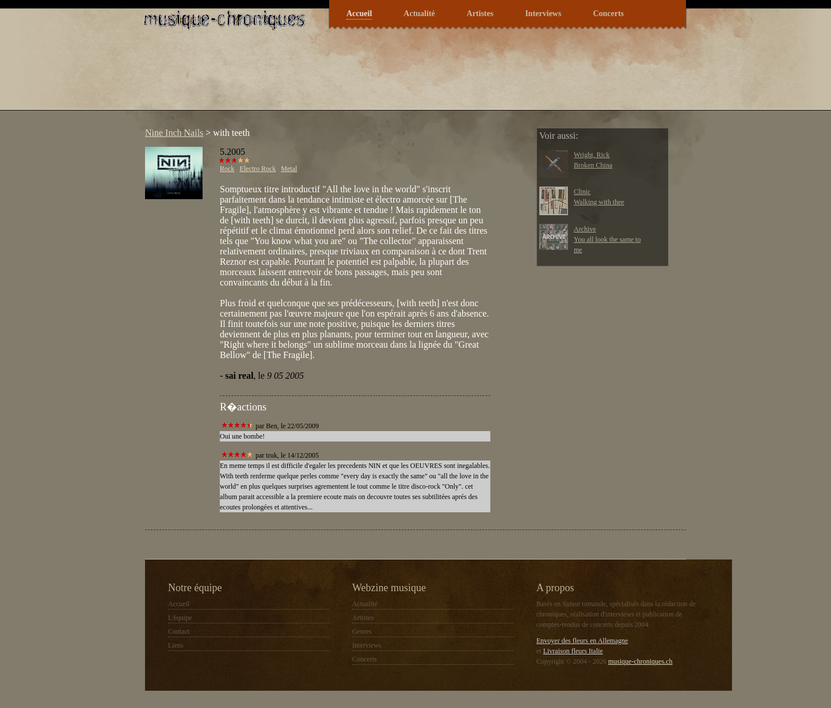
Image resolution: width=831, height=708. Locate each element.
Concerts (608, 13)
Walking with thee (599, 202)
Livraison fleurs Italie (573, 651)
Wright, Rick (591, 155)
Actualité (418, 13)
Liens (176, 645)
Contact (178, 631)
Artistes (480, 13)
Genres (362, 631)
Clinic (582, 192)
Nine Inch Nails (174, 133)
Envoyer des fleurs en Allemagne (582, 641)
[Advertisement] (348, 77)
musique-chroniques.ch (640, 661)
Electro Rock (257, 169)
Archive (585, 229)
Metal (289, 169)
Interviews (543, 13)
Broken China (593, 165)
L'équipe (180, 618)
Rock (227, 169)
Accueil (359, 13)
